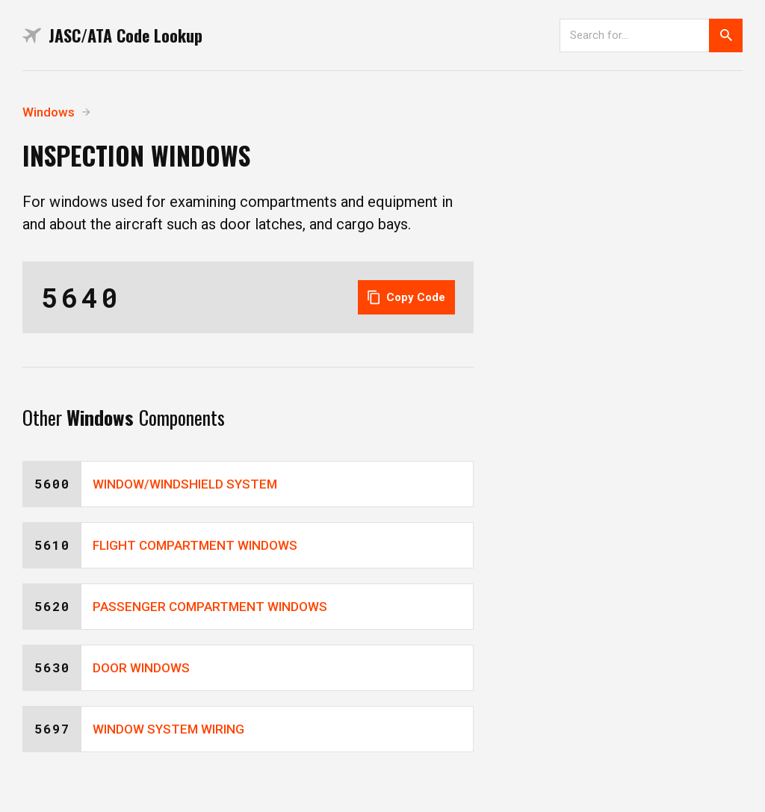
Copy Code (406, 297)
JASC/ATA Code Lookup (112, 35)
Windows (48, 112)
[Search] (634, 35)
